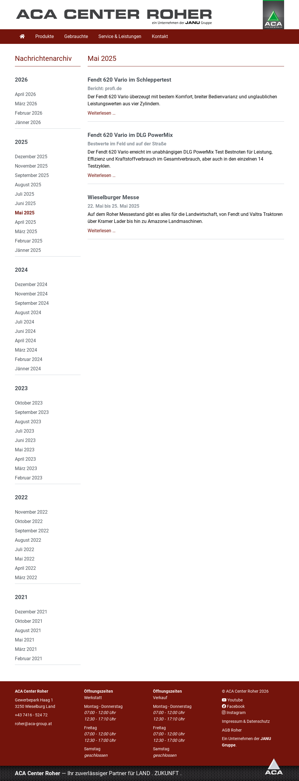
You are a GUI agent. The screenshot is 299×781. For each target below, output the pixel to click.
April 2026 (25, 94)
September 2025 (32, 175)
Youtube (232, 700)
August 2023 (28, 421)
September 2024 (32, 303)
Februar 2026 (28, 113)
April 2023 (25, 459)
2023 (21, 388)
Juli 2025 (24, 194)
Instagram (234, 712)
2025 (21, 142)
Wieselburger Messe (113, 197)
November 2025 (31, 166)
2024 (21, 270)
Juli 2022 (24, 549)
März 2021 (26, 649)
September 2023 (32, 412)
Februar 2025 (28, 241)
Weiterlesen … (102, 113)
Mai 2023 (24, 450)
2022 (21, 497)
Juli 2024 (24, 322)
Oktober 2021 (29, 621)
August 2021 (28, 630)
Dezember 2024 (31, 284)
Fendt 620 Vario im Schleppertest (129, 80)
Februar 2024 (28, 359)
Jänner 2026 (28, 122)
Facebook (233, 706)
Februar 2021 (28, 658)
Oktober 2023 (29, 403)
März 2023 (26, 468)
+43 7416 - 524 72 (31, 715)
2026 (21, 80)
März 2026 (26, 103)
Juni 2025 (25, 203)
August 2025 (28, 184)
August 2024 (28, 312)
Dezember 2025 (31, 156)
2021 (21, 597)
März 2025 (26, 231)
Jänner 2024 (28, 368)
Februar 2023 (28, 478)
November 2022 (31, 512)
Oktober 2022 (29, 521)
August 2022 (28, 540)
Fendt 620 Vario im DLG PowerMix (130, 135)
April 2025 (25, 222)
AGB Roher (232, 730)
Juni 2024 (25, 331)
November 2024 (31, 294)
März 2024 (26, 350)
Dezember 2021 (31, 612)
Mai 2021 (24, 640)
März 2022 (26, 577)
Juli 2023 (24, 431)
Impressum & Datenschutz (246, 721)
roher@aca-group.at (33, 723)
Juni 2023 (25, 440)
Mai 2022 (24, 559)
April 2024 (25, 340)
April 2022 (25, 568)
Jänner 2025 (28, 250)
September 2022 (32, 531)
